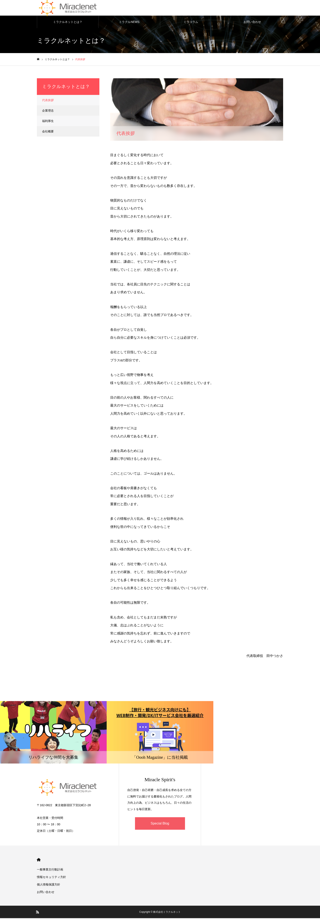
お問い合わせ (252, 23)
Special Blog (160, 824)
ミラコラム (191, 23)
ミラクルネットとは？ (67, 23)
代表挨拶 (48, 101)
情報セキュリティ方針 (51, 877)
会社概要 (48, 132)
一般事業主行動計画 (50, 870)
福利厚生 (48, 122)
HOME (38, 860)
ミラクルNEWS (129, 23)
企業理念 (48, 111)
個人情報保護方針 (48, 885)
